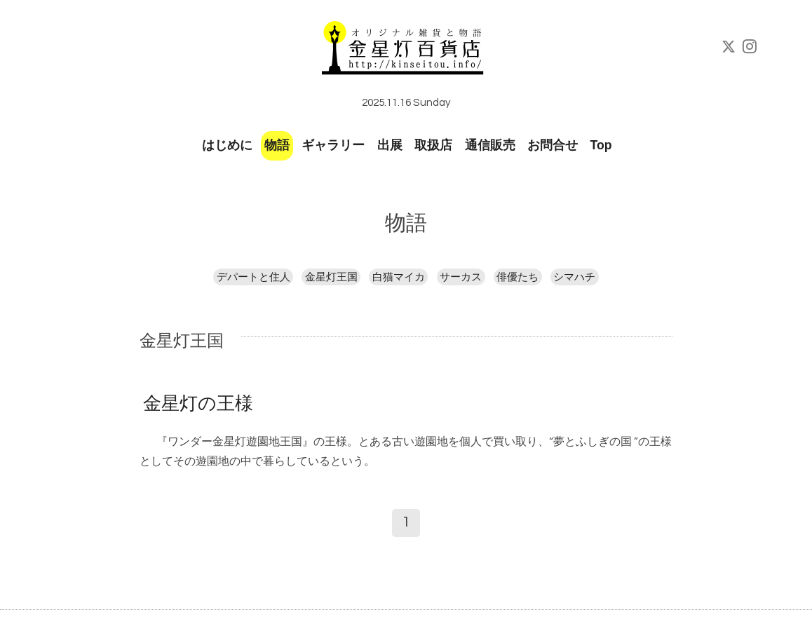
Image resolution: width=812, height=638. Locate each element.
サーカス (461, 277)
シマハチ (574, 277)
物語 (277, 145)
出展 (389, 145)
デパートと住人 (253, 277)
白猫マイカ (398, 277)
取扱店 (433, 145)
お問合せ (552, 145)
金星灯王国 (331, 277)
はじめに (227, 145)
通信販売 (490, 145)
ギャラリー (333, 145)
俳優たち (517, 277)
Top (601, 145)
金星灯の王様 (198, 404)
